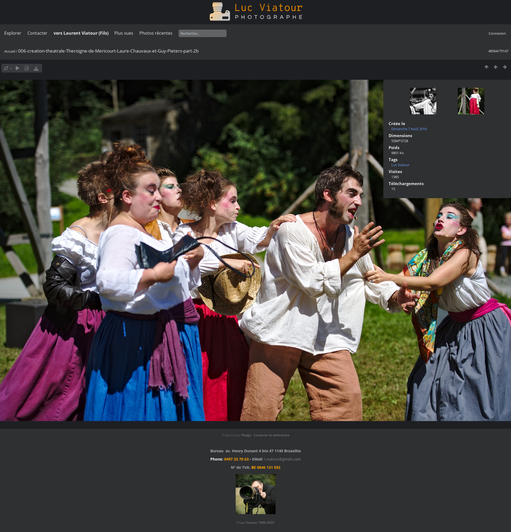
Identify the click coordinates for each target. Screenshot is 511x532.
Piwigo (246, 435)
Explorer (12, 33)
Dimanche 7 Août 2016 (409, 128)
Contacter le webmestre (271, 435)
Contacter (37, 33)
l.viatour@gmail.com (282, 459)
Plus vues (123, 33)
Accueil (9, 51)
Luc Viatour (400, 164)
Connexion (497, 33)
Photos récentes (155, 33)
